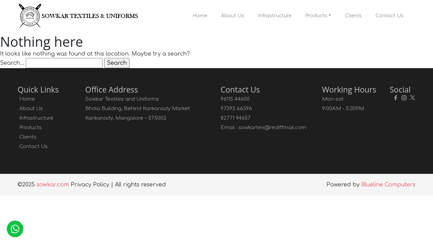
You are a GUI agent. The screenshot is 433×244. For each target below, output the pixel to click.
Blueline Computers (388, 185)
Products (316, 15)
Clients (353, 15)
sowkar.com (53, 185)
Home (199, 15)
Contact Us (389, 15)
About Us (232, 15)
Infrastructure (274, 15)
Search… (12, 63)
